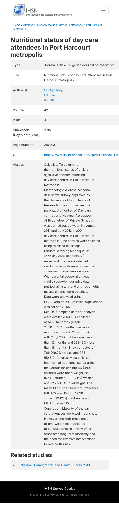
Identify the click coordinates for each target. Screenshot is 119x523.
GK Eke (49, 95)
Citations (28, 24)
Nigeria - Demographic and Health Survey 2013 (55, 465)
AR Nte (49, 100)
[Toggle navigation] (103, 10)
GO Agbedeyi (53, 90)
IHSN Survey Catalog (59, 488)
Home (16, 24)
